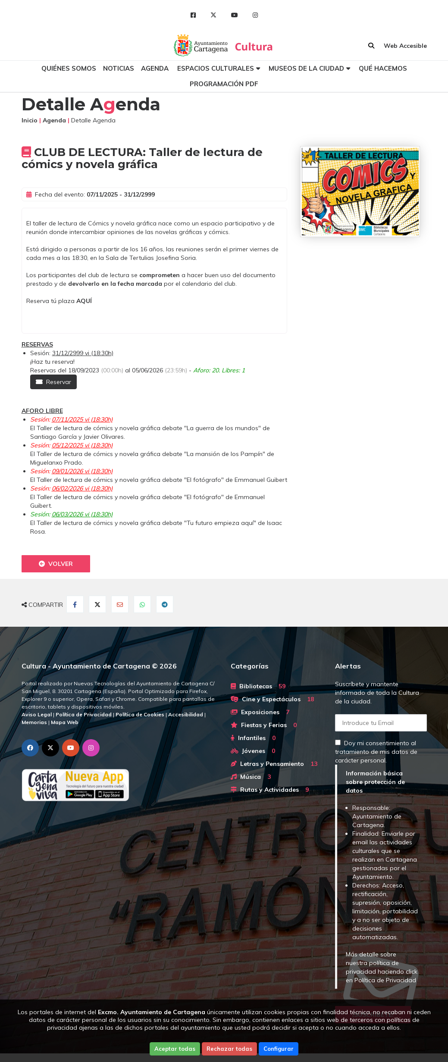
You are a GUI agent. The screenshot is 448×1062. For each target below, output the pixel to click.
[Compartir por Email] (119, 604)
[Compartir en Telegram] (164, 604)
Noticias (118, 68)
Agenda (155, 68)
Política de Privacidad (385, 980)
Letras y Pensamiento (274, 763)
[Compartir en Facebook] (75, 604)
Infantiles (253, 738)
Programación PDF (224, 84)
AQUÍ (84, 301)
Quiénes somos (68, 68)
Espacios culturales (215, 68)
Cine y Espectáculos (272, 699)
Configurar (278, 1048)
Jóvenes (253, 751)
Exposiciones (260, 712)
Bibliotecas (258, 686)
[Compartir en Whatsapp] (142, 604)
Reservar (53, 382)
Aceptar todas (174, 1048)
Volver (56, 564)
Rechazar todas (229, 1048)
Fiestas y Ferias (264, 725)
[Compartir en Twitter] (97, 604)
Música (251, 776)
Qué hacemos (383, 68)
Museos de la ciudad (306, 68)
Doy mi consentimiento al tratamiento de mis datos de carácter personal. (376, 751)
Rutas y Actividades (270, 789)
